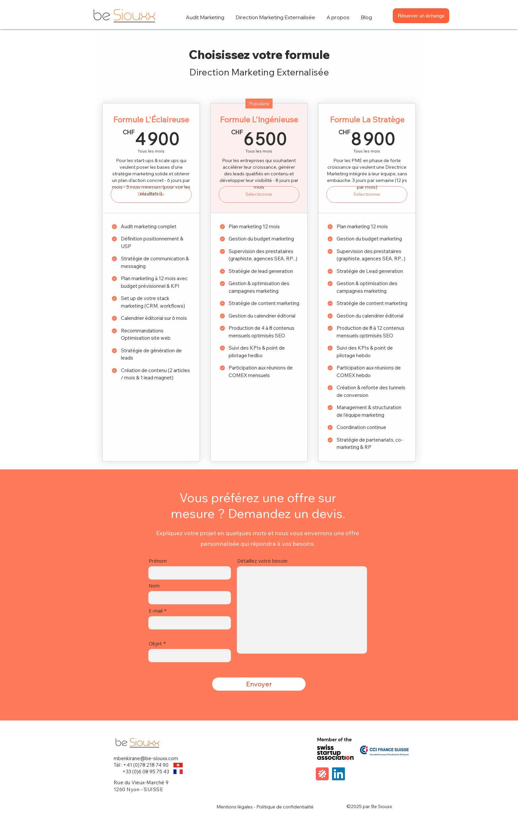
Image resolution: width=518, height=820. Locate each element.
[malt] (322, 773)
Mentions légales (234, 807)
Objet (155, 643)
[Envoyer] (259, 684)
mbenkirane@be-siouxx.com (146, 758)
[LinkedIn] (338, 773)
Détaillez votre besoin (262, 560)
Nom (154, 585)
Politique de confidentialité (285, 807)
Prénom (158, 560)
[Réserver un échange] (421, 15)
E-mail (156, 610)
